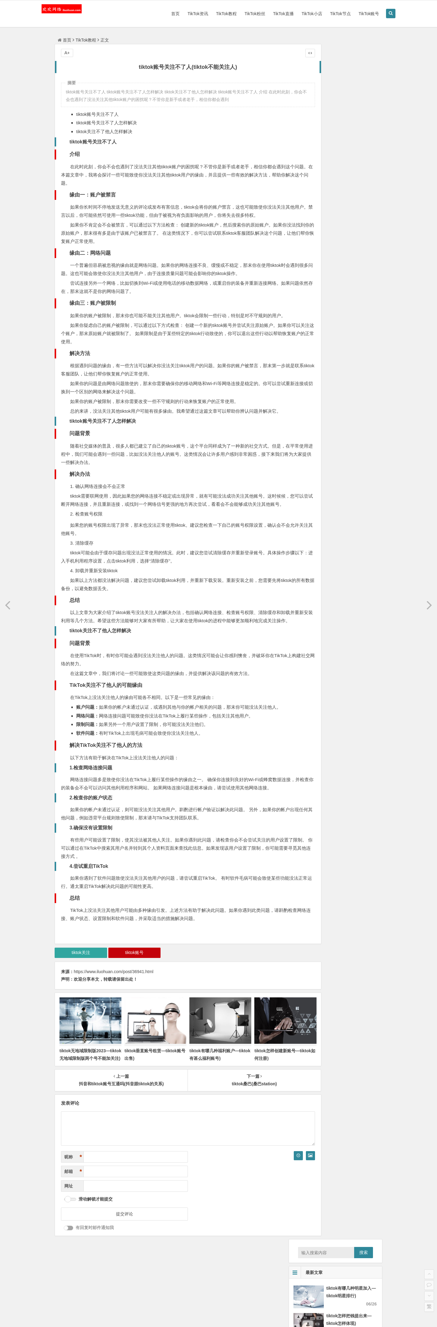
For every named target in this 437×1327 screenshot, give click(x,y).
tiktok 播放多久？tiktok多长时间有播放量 (333, 477)
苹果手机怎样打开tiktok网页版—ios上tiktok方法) (340, 485)
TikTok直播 (267, 13)
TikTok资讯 (181, 13)
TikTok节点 (324, 13)
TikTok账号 (352, 13)
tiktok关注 (77, 1010)
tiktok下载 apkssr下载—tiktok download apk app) (350, 321)
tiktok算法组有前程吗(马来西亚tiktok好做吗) (335, 451)
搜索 (363, 57)
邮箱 (73, 1222)
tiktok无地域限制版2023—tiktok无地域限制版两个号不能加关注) (84, 1110)
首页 (159, 13)
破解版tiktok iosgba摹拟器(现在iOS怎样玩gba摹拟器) (345, 426)
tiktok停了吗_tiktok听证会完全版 (325, 494)
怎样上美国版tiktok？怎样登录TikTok (329, 443)
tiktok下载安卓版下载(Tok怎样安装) (327, 417)
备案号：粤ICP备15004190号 (221, 1317)
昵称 (73, 1208)
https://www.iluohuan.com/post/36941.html (113, 1029)
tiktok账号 (123, 1010)
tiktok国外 (310, 525)
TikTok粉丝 (238, 13)
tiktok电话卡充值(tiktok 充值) (321, 460)
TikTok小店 (295, 13)
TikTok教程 (210, 13)
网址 (68, 1237)
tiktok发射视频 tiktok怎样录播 (322, 468)
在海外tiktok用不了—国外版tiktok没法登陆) (335, 434)
